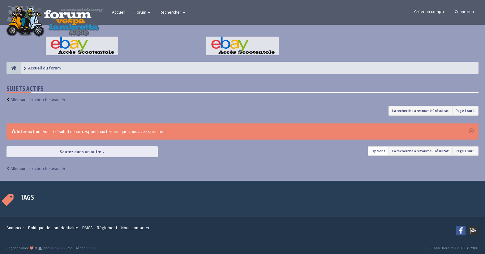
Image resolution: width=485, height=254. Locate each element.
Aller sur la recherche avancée (39, 99)
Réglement (107, 227)
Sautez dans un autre (82, 151)
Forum (142, 12)
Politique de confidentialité (53, 227)
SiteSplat (56, 248)
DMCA (87, 227)
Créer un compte (429, 11)
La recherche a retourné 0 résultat (420, 110)
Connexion (464, 11)
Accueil (118, 12)
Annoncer (15, 227)
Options (378, 151)
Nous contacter (135, 227)
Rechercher (172, 12)
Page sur (465, 110)
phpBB (90, 248)
